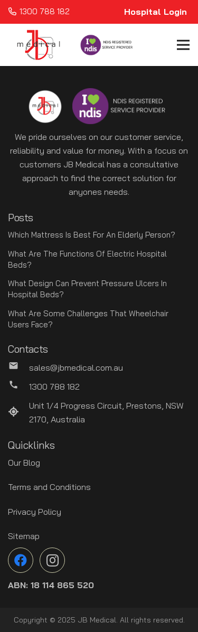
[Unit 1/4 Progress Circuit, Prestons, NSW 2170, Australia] (18, 412)
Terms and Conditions (49, 487)
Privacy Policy (34, 511)
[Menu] (183, 45)
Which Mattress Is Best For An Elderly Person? (91, 235)
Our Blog (24, 462)
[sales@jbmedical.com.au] (18, 367)
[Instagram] (52, 560)
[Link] (38, 45)
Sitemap (24, 536)
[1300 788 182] (18, 386)
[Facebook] (20, 560)
